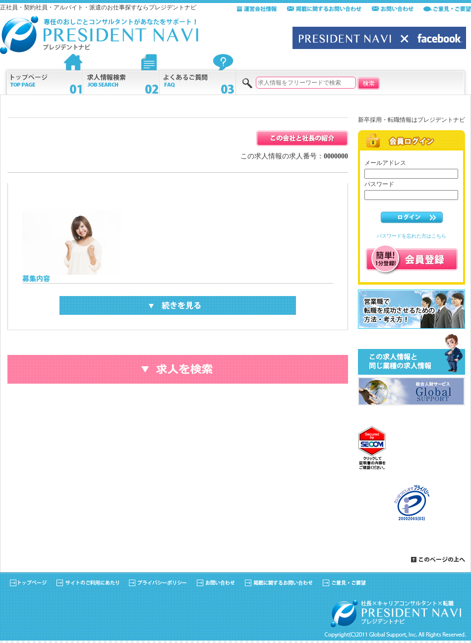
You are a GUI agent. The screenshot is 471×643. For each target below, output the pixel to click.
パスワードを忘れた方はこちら (411, 236)
